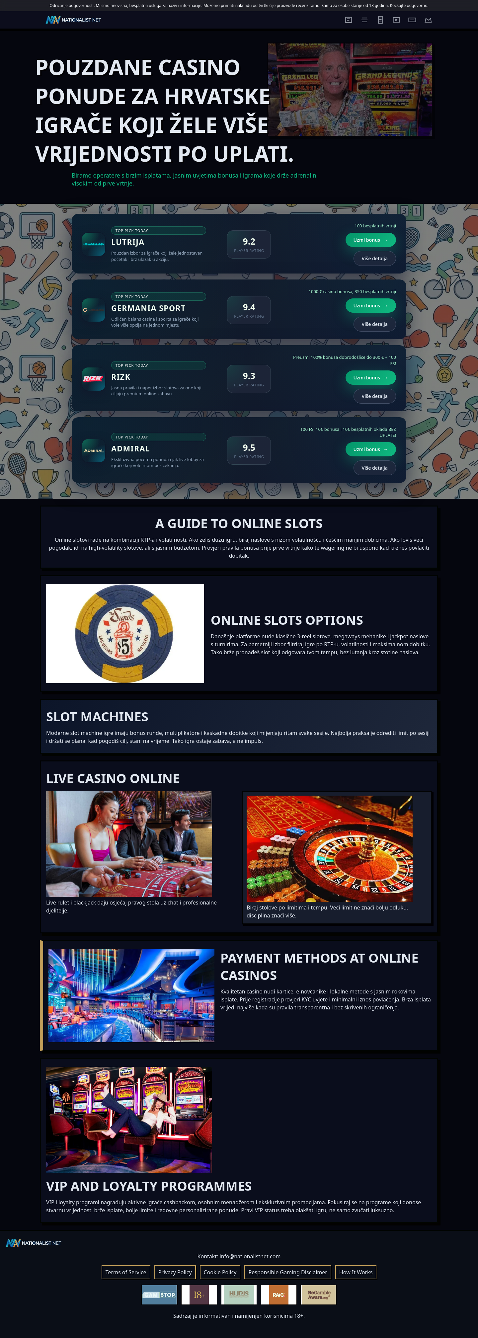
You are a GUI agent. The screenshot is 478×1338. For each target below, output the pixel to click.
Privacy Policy (175, 1272)
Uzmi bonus (371, 240)
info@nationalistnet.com (250, 1256)
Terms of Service (126, 1272)
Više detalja (375, 258)
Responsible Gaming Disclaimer (287, 1272)
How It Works (355, 1272)
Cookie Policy (220, 1272)
